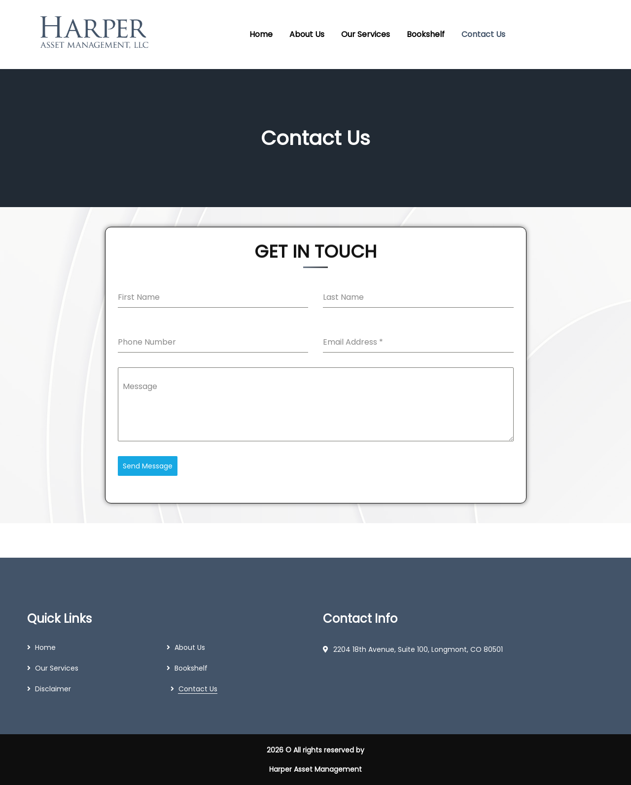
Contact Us (197, 689)
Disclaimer (53, 689)
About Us (190, 647)
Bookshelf (191, 668)
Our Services (56, 668)
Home (45, 647)
